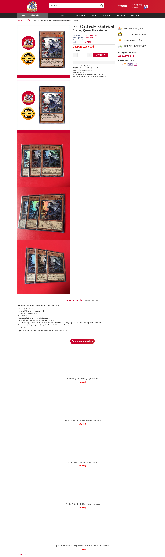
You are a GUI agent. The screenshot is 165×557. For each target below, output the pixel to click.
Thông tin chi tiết (74, 300)
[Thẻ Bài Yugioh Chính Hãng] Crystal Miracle (82, 379)
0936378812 (122, 6)
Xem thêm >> (21, 555)
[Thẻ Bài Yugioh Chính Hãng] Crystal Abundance (82, 504)
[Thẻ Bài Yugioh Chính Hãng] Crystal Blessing (82, 462)
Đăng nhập (138, 5)
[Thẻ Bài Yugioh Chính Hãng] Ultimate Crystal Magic (82, 420)
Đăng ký (137, 7)
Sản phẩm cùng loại (82, 341)
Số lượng (76, 51)
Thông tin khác (92, 300)
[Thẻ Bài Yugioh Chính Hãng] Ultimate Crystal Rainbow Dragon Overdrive (82, 546)
